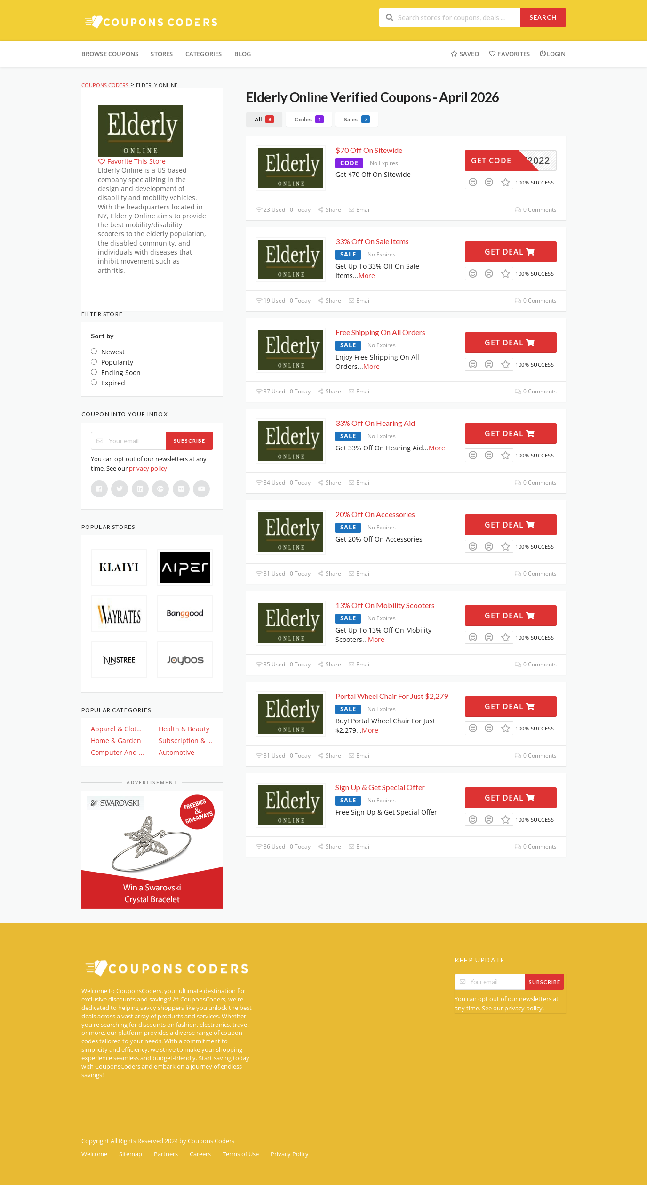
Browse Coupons (110, 53)
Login (552, 53)
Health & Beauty (184, 728)
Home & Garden (116, 740)
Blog (242, 53)
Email (359, 210)
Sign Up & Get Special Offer (380, 787)
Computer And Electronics (118, 752)
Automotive (176, 752)
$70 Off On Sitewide (368, 149)
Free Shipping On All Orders (380, 332)
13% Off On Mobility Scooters (385, 605)
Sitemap (130, 1154)
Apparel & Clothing (118, 728)
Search (543, 17)
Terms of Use (241, 1154)
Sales (357, 119)
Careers (200, 1154)
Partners (166, 1154)
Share (329, 210)
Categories (203, 53)
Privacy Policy (290, 1154)
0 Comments (535, 210)
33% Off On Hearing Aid (375, 422)
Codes (309, 119)
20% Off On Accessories (375, 514)
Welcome (94, 1154)
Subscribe (189, 441)
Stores (162, 53)
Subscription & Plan (186, 740)
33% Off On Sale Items (372, 241)
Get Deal (510, 252)
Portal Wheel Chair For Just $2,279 (391, 695)
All (264, 119)
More (367, 275)
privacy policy (148, 468)
